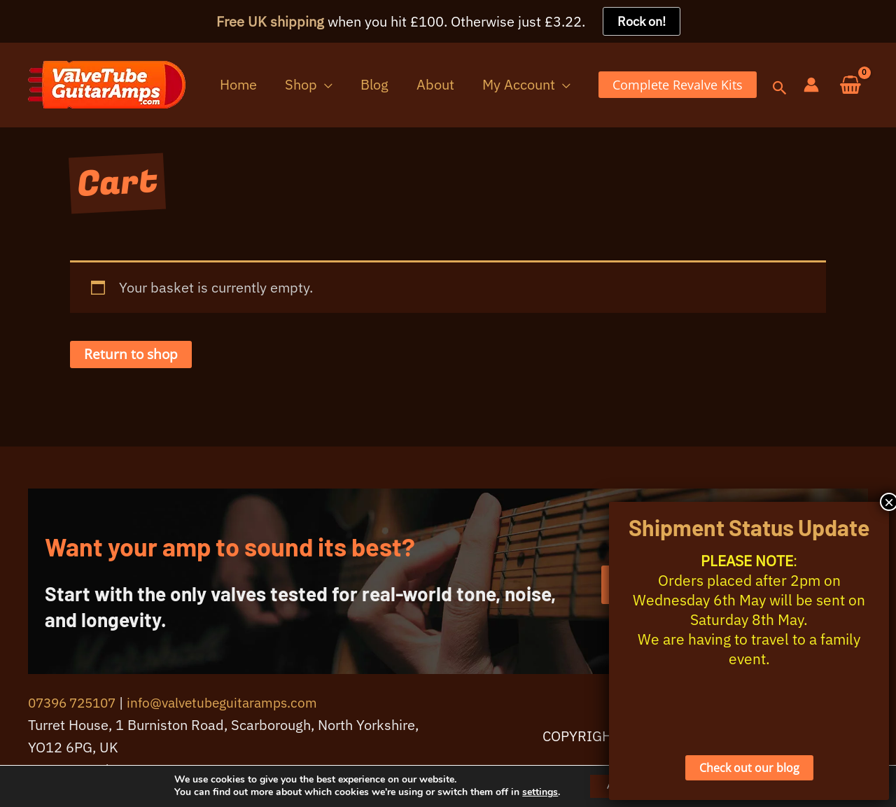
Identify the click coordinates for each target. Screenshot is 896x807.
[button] (359, 85)
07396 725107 (76, 703)
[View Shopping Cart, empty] (850, 86)
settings (530, 791)
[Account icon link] (811, 85)
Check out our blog (749, 768)
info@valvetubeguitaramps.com (234, 703)
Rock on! (641, 21)
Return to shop (132, 355)
